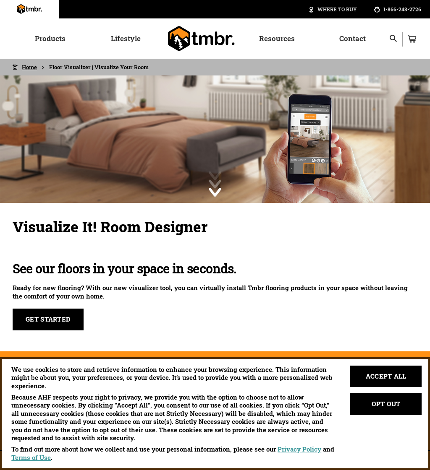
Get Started (48, 319)
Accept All (386, 376)
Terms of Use (31, 457)
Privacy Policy (299, 449)
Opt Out (386, 404)
